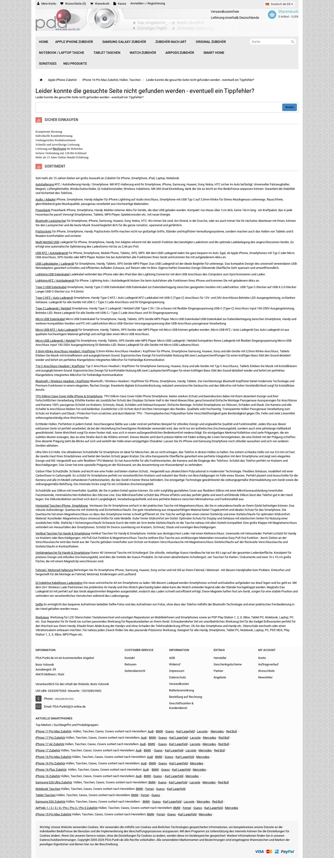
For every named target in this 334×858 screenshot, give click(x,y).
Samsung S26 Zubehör (50, 801)
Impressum (176, 671)
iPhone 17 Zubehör (47, 750)
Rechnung (59, 148)
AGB (172, 658)
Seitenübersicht (135, 671)
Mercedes (217, 731)
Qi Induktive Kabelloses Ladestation (59, 583)
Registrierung (156, 3)
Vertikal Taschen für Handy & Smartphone (62, 533)
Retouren (130, 664)
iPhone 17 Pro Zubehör (50, 737)
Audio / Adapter (45, 199)
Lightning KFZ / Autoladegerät (54, 280)
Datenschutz (177, 677)
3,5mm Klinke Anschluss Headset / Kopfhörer (65, 351)
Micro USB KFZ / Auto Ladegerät (56, 329)
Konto (262, 658)
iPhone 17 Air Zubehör (49, 744)
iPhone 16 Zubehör (47, 776)
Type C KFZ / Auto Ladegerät (54, 297)
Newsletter (265, 677)
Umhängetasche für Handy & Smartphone (62, 552)
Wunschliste (266, 671)
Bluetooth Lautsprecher (50, 220)
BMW (147, 750)
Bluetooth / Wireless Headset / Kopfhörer (62, 381)
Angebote (220, 677)
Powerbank (42, 210)
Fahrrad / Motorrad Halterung (54, 570)
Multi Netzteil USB (47, 242)
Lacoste (194, 782)
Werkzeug (42, 617)
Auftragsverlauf (268, 664)
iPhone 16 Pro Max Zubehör (53, 757)
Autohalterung (44, 184)
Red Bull (231, 731)
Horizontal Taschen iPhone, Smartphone (61, 505)
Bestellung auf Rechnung (185, 697)
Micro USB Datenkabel (50, 319)
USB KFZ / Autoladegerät (51, 253)
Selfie (39, 604)
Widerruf (174, 664)
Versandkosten (179, 684)
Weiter (289, 107)
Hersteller (220, 658)
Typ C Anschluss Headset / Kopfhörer (60, 366)
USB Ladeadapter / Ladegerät (54, 263)
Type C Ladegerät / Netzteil (53, 308)
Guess (169, 731)
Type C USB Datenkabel (51, 287)
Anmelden (137, 3)
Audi (143, 744)
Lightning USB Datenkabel (52, 274)
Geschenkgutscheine (228, 664)
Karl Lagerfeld (185, 731)
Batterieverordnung (181, 690)
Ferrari (161, 814)
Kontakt (130, 658)
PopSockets (43, 231)
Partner (218, 671)
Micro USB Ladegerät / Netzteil (55, 340)
